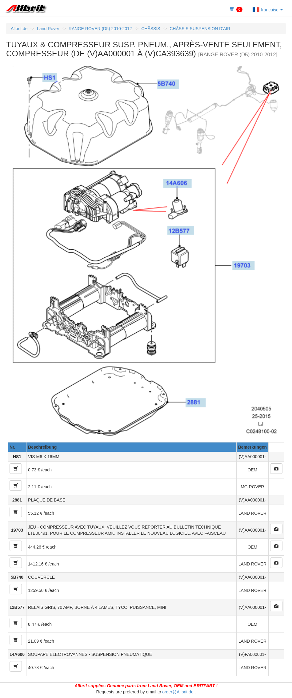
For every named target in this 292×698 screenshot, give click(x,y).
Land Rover (48, 28)
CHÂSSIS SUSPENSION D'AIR (200, 28)
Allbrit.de (19, 28)
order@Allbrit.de (177, 691)
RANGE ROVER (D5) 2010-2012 (100, 28)
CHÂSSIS (150, 28)
